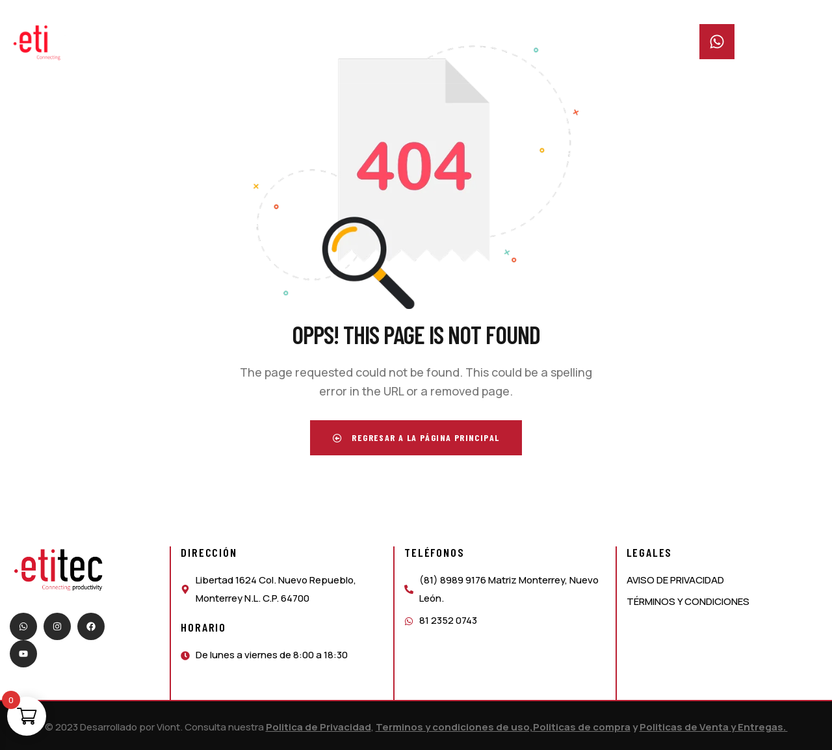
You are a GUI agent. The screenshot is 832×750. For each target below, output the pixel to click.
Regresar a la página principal (416, 437)
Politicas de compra (581, 727)
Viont (168, 727)
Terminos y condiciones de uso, (454, 727)
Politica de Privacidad (318, 727)
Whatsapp (763, 32)
